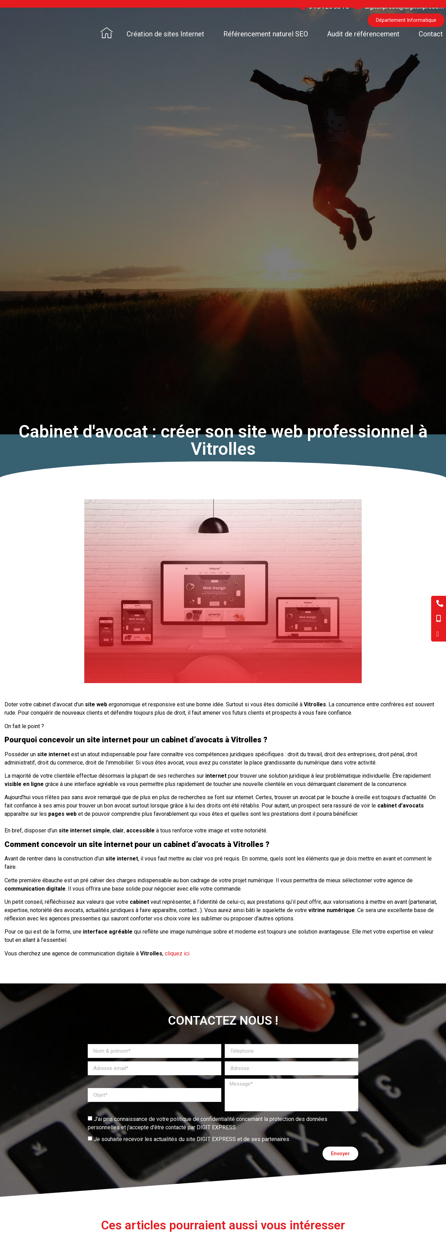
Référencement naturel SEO (265, 34)
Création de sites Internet (165, 34)
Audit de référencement (363, 34)
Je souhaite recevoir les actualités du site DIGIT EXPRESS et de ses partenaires (191, 1139)
